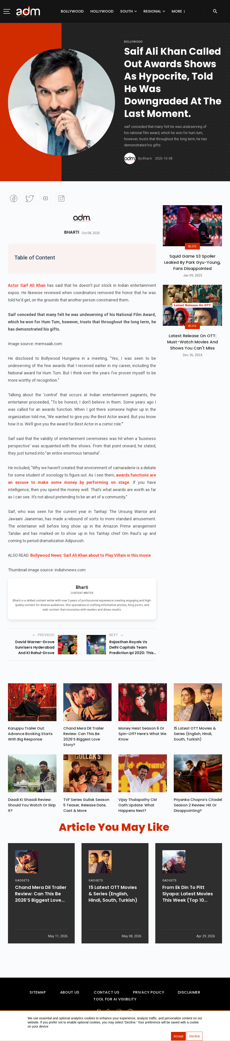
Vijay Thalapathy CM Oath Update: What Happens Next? (137, 807)
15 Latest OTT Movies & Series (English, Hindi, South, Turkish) (195, 735)
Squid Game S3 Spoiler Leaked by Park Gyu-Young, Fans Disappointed (192, 262)
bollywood (133, 41)
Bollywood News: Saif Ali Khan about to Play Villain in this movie (90, 555)
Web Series (168, 11)
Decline (194, 1036)
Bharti (71, 232)
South (113, 11)
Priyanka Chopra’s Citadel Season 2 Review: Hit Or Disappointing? (198, 807)
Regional (139, 11)
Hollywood (88, 11)
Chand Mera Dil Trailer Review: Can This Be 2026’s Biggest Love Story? (83, 737)
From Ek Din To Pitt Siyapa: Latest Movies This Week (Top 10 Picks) (187, 908)
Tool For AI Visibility (114, 1001)
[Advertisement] (17, 94)
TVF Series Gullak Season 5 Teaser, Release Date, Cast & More (86, 807)
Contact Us (106, 994)
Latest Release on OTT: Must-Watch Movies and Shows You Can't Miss (192, 342)
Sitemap (38, 994)
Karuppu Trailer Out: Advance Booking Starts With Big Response (30, 735)
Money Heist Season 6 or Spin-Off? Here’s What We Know (142, 735)
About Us (69, 994)
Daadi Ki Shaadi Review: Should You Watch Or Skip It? (32, 807)
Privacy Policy (148, 994)
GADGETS (22, 894)
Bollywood (58, 11)
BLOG (192, 246)
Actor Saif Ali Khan (27, 285)
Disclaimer (189, 994)
